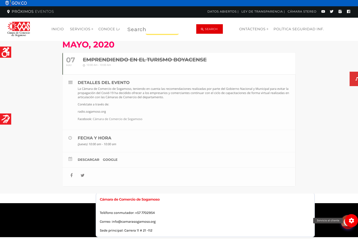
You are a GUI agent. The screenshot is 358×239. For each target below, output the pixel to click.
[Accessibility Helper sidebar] (5, 52)
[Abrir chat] (349, 209)
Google (110, 160)
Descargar (88, 160)
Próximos (30, 12)
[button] (351, 220)
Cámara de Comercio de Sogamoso (117, 119)
